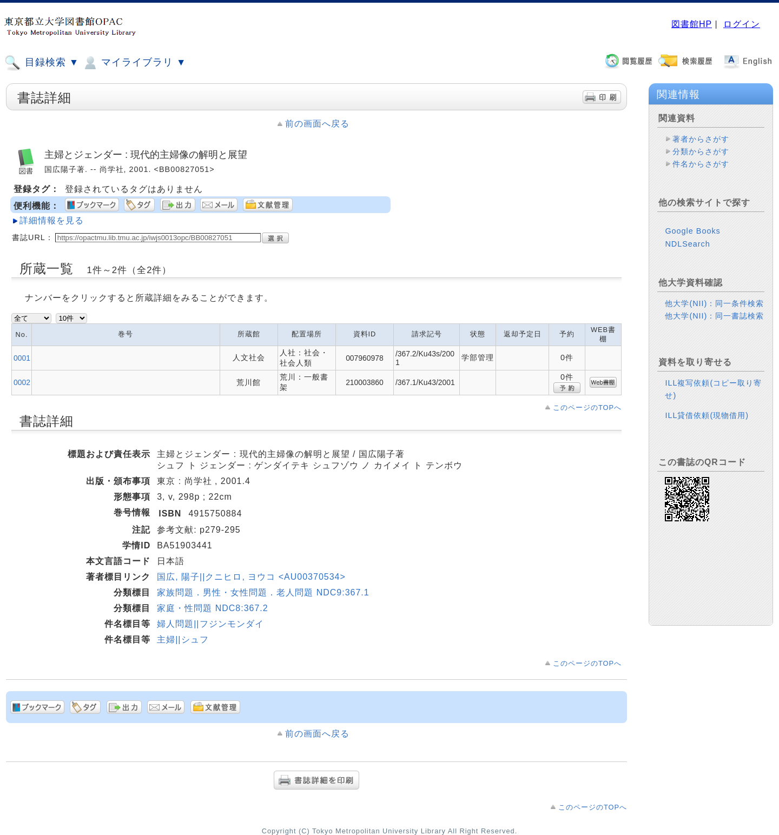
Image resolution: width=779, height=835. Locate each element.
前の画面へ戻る (317, 123)
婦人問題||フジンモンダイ (210, 623)
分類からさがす (700, 151)
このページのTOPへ (587, 407)
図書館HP (691, 24)
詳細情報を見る (51, 220)
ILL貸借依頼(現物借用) (707, 415)
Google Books (692, 231)
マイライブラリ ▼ (134, 63)
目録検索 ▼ (41, 63)
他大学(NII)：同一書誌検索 (714, 316)
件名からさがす (700, 164)
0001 (22, 358)
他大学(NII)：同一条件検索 (714, 303)
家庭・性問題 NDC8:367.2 (212, 608)
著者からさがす (700, 139)
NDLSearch (687, 244)
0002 (22, 382)
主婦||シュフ (182, 639)
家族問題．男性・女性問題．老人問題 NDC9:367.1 (263, 592)
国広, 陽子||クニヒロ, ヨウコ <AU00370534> (251, 576)
